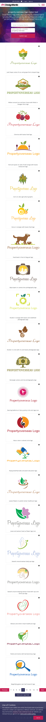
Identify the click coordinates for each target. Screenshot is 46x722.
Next (42, 690)
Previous (4, 690)
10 (19, 690)
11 (23, 690)
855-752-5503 (15, 1)
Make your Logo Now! (23, 695)
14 (33, 690)
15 (37, 690)
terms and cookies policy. (28, 714)
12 (26, 690)
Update (23, 36)
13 (30, 690)
